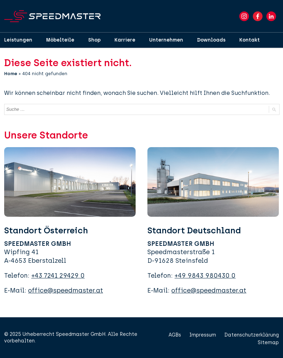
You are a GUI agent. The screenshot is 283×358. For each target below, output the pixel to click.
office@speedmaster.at (65, 290)
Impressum (202, 335)
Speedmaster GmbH (80, 334)
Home (10, 73)
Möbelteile (60, 40)
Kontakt (249, 40)
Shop (94, 40)
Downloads (211, 40)
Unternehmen (166, 40)
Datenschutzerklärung (251, 335)
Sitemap (268, 343)
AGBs (175, 335)
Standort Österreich (46, 230)
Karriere (124, 40)
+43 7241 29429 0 (58, 275)
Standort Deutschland (194, 230)
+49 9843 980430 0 (204, 275)
